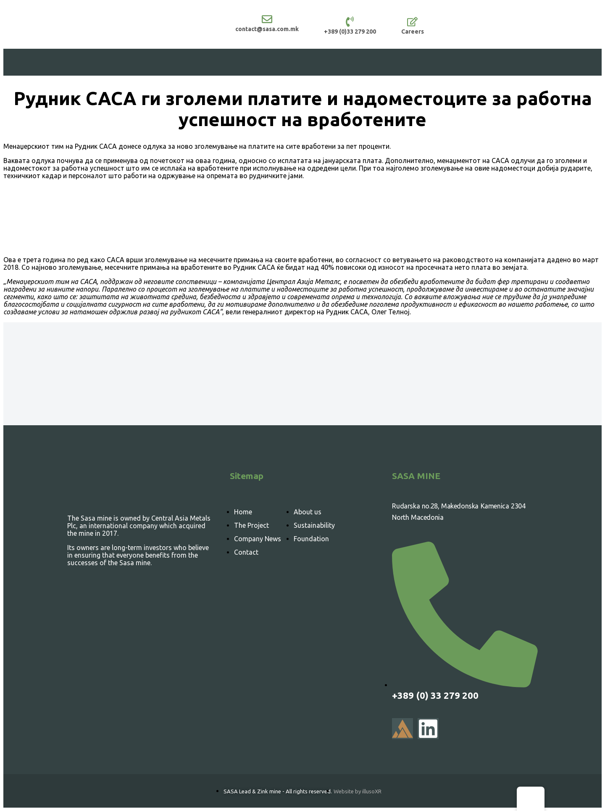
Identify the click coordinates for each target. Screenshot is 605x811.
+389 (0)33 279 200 (350, 31)
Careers (412, 31)
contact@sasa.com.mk (267, 29)
